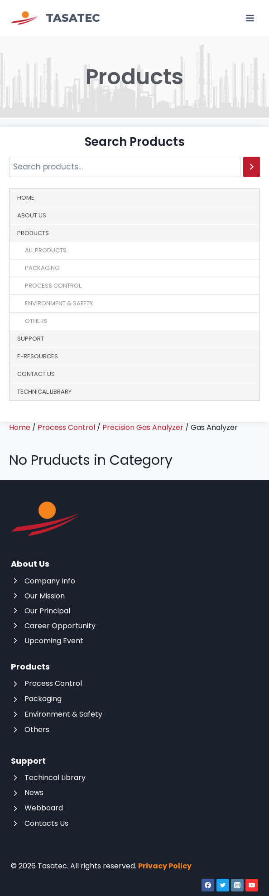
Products (33, 233)
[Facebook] (208, 885)
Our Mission (44, 596)
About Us (31, 215)
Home (25, 197)
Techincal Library (55, 777)
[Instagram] (237, 885)
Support (30, 338)
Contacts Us (46, 823)
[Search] (251, 167)
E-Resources (37, 356)
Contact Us (36, 374)
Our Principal (47, 611)
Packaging (42, 268)
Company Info (49, 581)
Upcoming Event (53, 641)
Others (36, 321)
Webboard (43, 808)
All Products (46, 250)
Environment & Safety (59, 303)
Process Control (53, 285)
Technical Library (44, 391)
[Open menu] (249, 18)
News (33, 792)
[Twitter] (222, 885)
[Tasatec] (55, 18)
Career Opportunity (60, 626)
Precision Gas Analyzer (142, 427)
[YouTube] (251, 885)
